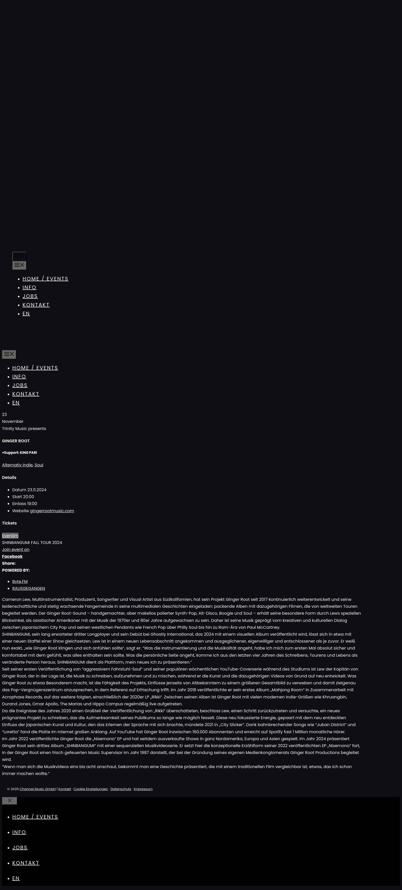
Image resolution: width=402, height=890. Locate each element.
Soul (39, 465)
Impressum (143, 789)
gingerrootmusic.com (52, 511)
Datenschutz (120, 789)
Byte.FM (20, 581)
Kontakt (36, 304)
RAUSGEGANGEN (28, 588)
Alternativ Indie (17, 465)
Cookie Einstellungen (91, 789)
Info (29, 287)
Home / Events (45, 278)
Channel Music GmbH (38, 789)
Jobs (30, 296)
